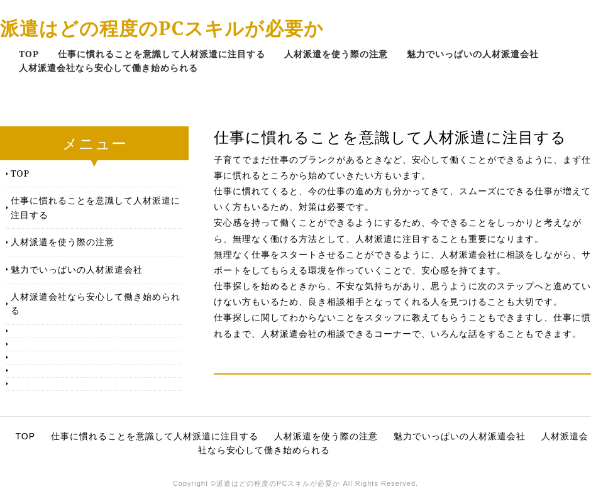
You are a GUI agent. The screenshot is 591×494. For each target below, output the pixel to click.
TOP (29, 54)
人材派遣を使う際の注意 (336, 54)
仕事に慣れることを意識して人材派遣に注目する (161, 54)
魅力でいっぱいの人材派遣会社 (473, 54)
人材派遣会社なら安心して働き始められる (108, 68)
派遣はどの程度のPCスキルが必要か (162, 28)
